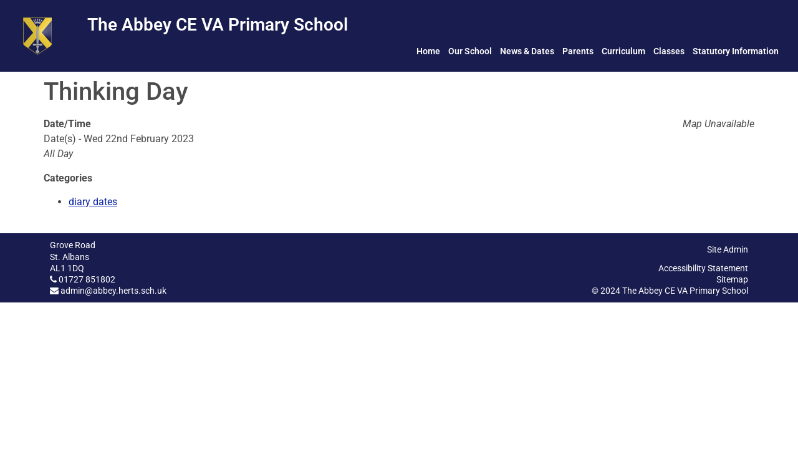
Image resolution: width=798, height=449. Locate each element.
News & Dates (527, 51)
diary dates (93, 202)
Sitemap (732, 279)
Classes (669, 51)
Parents (578, 51)
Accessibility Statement (703, 268)
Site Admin (727, 249)
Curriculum (623, 51)
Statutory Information (736, 51)
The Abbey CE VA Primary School (217, 24)
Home (428, 51)
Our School (470, 51)
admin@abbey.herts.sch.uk (113, 291)
